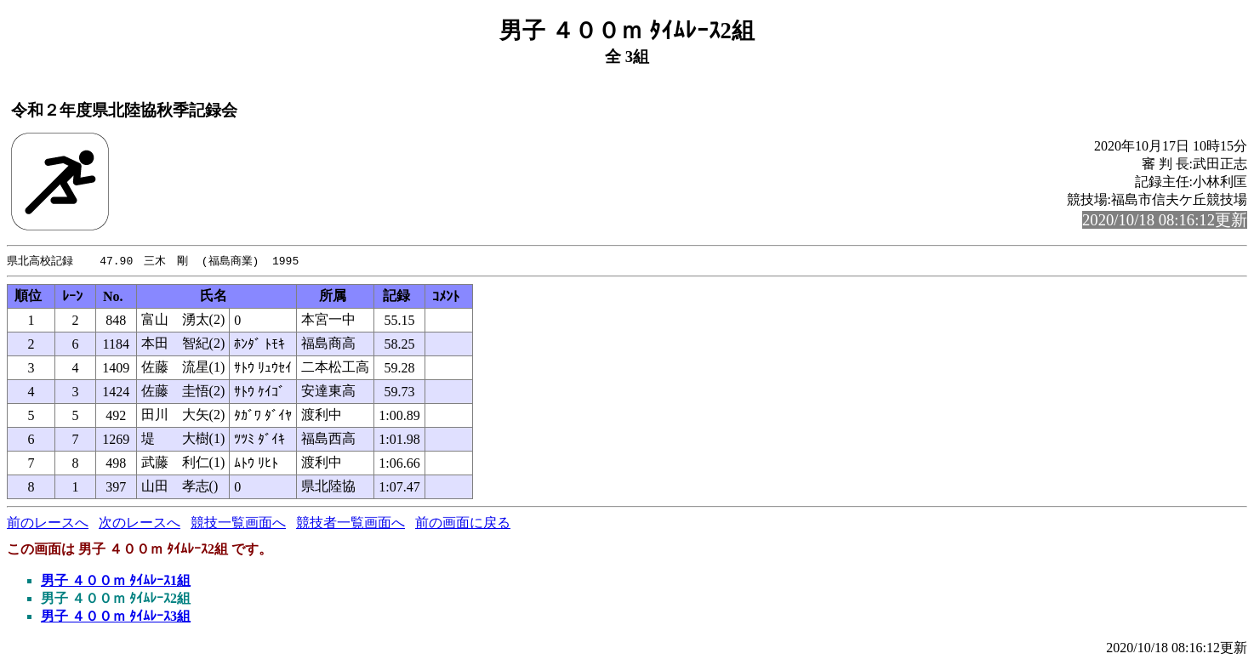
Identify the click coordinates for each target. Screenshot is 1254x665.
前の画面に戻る (462, 523)
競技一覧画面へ (238, 523)
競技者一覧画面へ (350, 523)
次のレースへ (139, 523)
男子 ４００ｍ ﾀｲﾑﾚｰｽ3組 (116, 617)
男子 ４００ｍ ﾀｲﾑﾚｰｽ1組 (116, 581)
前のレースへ (47, 523)
